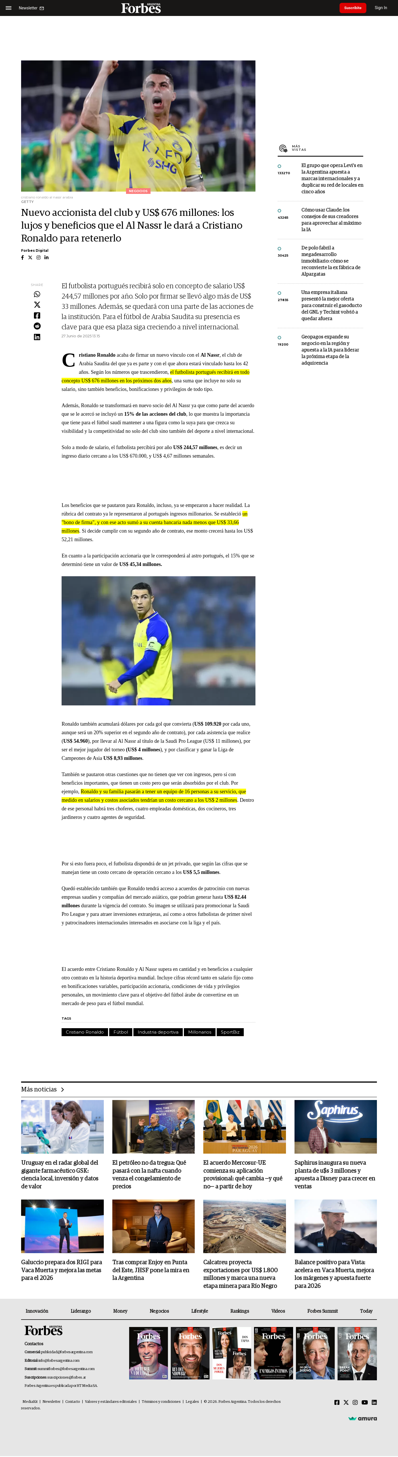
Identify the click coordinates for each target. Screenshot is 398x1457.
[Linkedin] (374, 1403)
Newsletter (51, 1403)
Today (366, 1312)
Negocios (159, 1312)
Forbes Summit (322, 1312)
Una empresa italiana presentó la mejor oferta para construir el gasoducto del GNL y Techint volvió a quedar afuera (331, 305)
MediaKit (30, 1403)
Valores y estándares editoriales (111, 1403)
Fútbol (120, 1032)
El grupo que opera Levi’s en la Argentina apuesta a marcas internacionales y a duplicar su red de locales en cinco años (332, 178)
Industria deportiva (158, 1032)
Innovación (37, 1312)
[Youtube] (365, 1403)
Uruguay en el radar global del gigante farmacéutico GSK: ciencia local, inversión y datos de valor (59, 1175)
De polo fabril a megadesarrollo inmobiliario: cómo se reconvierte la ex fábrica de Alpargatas (330, 261)
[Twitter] (346, 1403)
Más (327, 148)
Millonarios (199, 1032)
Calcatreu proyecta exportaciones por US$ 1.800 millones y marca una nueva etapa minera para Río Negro (240, 1275)
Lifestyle (199, 1312)
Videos (278, 1312)
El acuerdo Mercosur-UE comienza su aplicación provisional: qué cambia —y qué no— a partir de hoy (242, 1175)
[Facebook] (337, 1403)
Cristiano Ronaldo (85, 1032)
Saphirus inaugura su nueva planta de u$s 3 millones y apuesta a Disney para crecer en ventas (335, 1175)
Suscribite (354, 8)
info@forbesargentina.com (59, 1361)
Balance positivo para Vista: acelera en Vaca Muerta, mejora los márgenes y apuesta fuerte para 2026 (334, 1275)
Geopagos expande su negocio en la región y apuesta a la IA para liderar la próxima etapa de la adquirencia (330, 350)
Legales (192, 1403)
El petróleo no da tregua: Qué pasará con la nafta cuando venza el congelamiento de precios (149, 1175)
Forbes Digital (34, 250)
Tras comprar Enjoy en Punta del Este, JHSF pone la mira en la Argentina (150, 1271)
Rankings (239, 1312)
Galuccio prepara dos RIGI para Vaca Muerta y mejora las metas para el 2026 (61, 1271)
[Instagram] (355, 1403)
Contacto (72, 1403)
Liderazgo (81, 1312)
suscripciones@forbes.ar (66, 1378)
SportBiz (230, 1032)
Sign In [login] (384, 7)
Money (120, 1312)
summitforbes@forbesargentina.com (66, 1370)
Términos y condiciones (161, 1403)
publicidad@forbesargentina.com (67, 1353)
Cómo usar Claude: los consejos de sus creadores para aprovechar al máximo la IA (331, 220)
